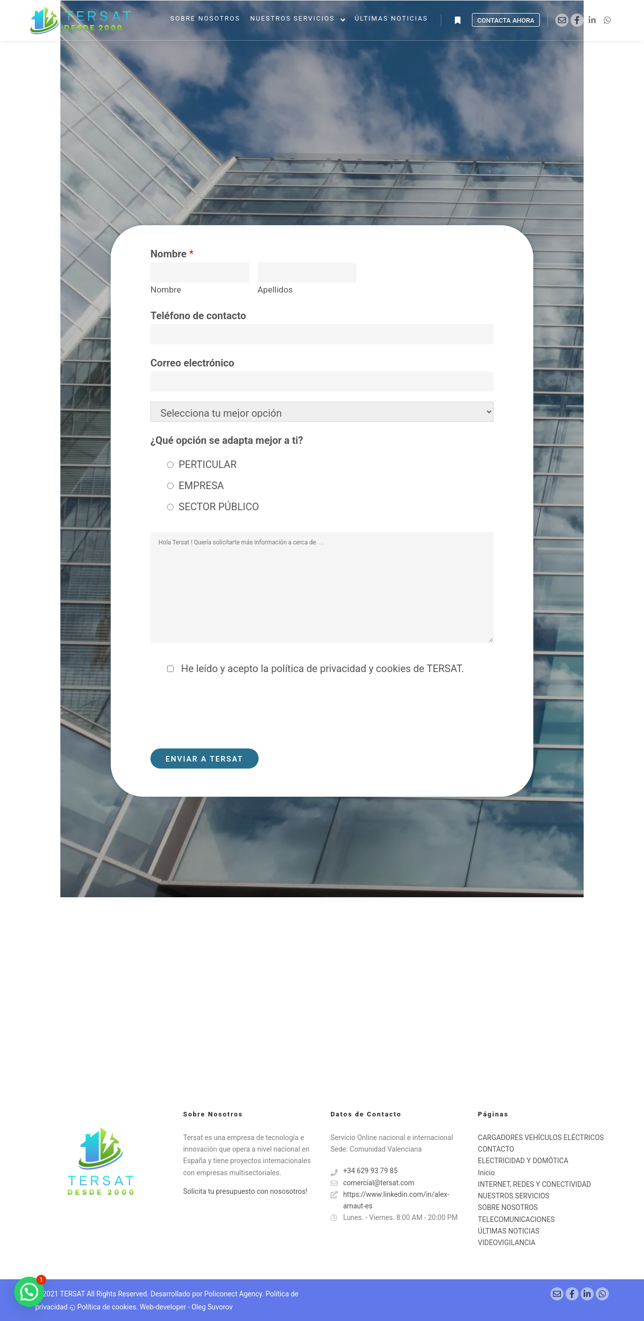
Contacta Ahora (505, 20)
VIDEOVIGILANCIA (506, 1243)
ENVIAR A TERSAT (205, 759)
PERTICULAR (207, 464)
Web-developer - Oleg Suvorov (186, 1307)
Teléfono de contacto (198, 316)
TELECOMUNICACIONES (516, 1219)
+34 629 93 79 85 (364, 1171)
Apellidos (275, 290)
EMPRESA (201, 486)
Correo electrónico (192, 363)
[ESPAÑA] (322, 984)
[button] (29, 1292)
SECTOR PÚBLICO (219, 507)
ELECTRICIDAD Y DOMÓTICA (523, 1161)
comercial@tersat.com (372, 1183)
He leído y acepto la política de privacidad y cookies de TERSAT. (321, 669)
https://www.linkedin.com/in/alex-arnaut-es (390, 1199)
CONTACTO (496, 1149)
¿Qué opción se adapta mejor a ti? (226, 440)
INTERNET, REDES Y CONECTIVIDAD (534, 1184)
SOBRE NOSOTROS (508, 1207)
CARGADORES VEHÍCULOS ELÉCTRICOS (541, 1138)
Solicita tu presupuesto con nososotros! (245, 1191)
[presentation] (226, 713)
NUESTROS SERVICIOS (513, 1196)
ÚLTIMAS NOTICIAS (508, 1231)
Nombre (172, 254)
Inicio (486, 1173)
